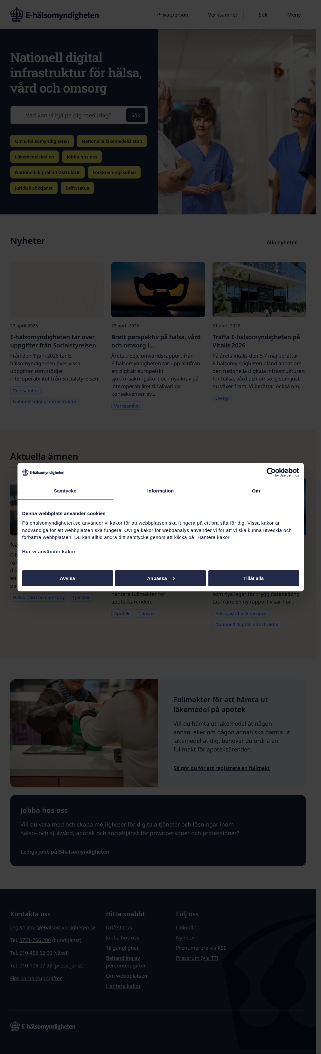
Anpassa (161, 578)
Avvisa (67, 578)
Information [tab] (160, 490)
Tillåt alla (253, 578)
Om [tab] (256, 490)
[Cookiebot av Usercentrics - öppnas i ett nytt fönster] (271, 472)
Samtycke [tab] (65, 490)
